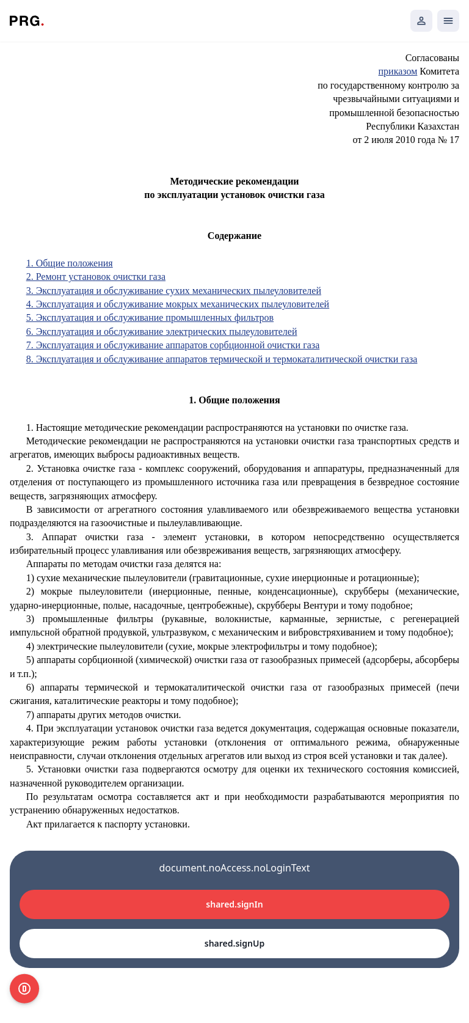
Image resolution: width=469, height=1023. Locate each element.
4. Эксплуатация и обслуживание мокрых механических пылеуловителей (178, 304)
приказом (398, 71)
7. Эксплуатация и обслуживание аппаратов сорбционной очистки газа (173, 345)
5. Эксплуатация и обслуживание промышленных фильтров (150, 317)
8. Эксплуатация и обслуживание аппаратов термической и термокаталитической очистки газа (222, 359)
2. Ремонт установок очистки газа (95, 276)
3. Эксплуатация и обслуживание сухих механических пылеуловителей (173, 290)
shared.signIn (234, 904)
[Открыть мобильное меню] (448, 21)
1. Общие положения (69, 263)
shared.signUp (234, 943)
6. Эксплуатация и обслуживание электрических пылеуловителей (161, 331)
